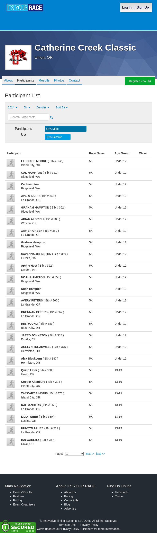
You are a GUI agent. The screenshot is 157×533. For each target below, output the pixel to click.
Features (18, 496)
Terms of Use (67, 524)
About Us (70, 492)
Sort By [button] (62, 107)
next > (90, 453)
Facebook (121, 492)
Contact (74, 81)
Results (44, 81)
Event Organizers (24, 504)
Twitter (119, 496)
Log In (127, 7)
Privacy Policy (89, 524)
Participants (25, 81)
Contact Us (71, 500)
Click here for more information (100, 529)
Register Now (140, 81)
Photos (59, 81)
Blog (67, 504)
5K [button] (27, 107)
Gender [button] (43, 107)
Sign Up (143, 7)
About (8, 81)
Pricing (17, 500)
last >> (100, 453)
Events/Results (22, 492)
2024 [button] (12, 107)
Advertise (70, 508)
